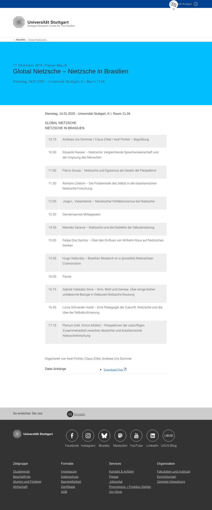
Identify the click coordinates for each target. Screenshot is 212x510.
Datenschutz (70, 476)
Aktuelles (21, 39)
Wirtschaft (20, 486)
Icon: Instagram (88, 436)
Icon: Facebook (72, 436)
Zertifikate (68, 486)
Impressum (69, 471)
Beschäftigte (21, 476)
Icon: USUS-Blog (169, 436)
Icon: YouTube (136, 436)
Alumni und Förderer (27, 481)
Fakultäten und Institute (173, 471)
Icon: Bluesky (104, 436)
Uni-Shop (115, 491)
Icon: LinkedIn (153, 436)
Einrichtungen (166, 476)
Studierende (21, 471)
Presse (113, 476)
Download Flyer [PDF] (113, 369)
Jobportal (116, 481)
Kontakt (76, 414)
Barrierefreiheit (71, 481)
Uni (181, 3)
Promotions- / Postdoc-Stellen (130, 486)
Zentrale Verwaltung (171, 481)
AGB (64, 491)
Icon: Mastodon (120, 436)
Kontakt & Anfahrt (121, 471)
